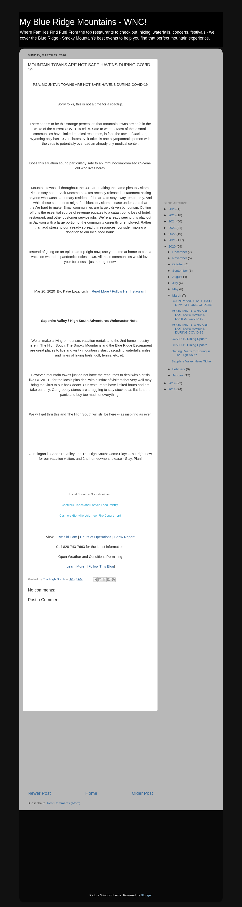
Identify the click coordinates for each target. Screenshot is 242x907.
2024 (173, 221)
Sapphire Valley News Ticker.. (193, 361)
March (177, 295)
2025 (173, 215)
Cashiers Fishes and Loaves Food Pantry (90, 505)
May (175, 289)
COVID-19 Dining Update (189, 339)
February (179, 369)
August (177, 277)
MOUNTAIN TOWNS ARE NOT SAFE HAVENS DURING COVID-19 (190, 314)
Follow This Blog (101, 566)
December (180, 252)
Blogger (146, 895)
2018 (173, 389)
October (178, 264)
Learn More (75, 566)
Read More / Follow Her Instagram (118, 291)
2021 (173, 240)
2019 (173, 383)
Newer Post (39, 793)
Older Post (142, 793)
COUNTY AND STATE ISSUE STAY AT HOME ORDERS (193, 303)
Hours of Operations (96, 537)
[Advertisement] (90, 750)
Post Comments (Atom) (63, 803)
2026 (173, 209)
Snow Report (124, 537)
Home (91, 793)
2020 (173, 246)
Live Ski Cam (66, 537)
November (180, 258)
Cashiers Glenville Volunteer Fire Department (90, 515)
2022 (173, 234)
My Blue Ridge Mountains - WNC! (83, 22)
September (180, 270)
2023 (173, 228)
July (175, 283)
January (178, 375)
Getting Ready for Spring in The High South (191, 353)
